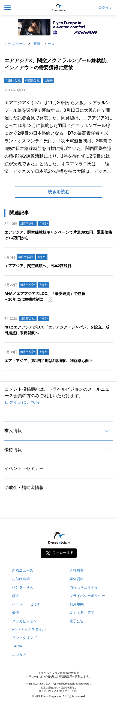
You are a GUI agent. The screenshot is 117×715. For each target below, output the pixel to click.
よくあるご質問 (82, 613)
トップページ (15, 44)
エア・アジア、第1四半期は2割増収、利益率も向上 (48, 360)
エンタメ (19, 655)
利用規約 (77, 604)
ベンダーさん (22, 587)
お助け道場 (21, 579)
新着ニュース (44, 44)
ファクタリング (24, 638)
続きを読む (59, 191)
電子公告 (77, 621)
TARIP (17, 646)
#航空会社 (32, 80)
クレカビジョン (24, 621)
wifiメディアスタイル (29, 629)
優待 (15, 613)
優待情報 (13, 449)
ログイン (105, 8)
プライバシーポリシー (87, 596)
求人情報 (13, 430)
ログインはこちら (22, 402)
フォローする (63, 553)
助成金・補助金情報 (24, 487)
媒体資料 (77, 579)
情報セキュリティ (84, 587)
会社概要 (77, 570)
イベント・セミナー (24, 468)
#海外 (48, 80)
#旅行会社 (13, 80)
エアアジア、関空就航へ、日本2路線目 (37, 266)
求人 (15, 596)
